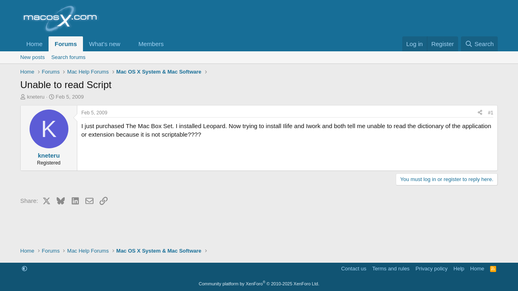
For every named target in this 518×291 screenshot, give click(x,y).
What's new (104, 43)
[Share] (480, 113)
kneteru (36, 97)
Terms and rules (391, 269)
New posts (32, 57)
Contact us (353, 269)
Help (459, 269)
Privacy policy (432, 269)
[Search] (479, 43)
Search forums (68, 57)
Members (151, 43)
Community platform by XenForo (259, 283)
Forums (66, 43)
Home (34, 43)
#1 (490, 113)
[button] (126, 43)
